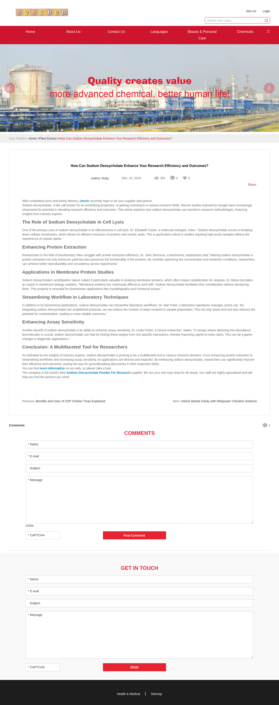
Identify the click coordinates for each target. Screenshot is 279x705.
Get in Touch (139, 568)
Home (30, 32)
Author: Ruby (100, 178)
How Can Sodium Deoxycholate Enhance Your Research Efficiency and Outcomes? (115, 138)
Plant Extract (47, 138)
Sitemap (156, 694)
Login (266, 11)
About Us (73, 32)
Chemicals (245, 32)
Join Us (251, 11)
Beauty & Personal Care (202, 35)
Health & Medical (128, 694)
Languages (159, 32)
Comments (139, 433)
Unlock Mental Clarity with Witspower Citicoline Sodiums (219, 401)
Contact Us (116, 32)
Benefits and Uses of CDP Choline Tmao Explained (70, 401)
